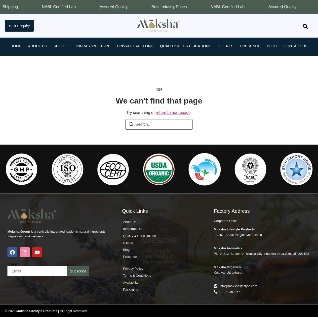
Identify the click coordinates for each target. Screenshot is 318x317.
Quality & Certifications (185, 46)
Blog (272, 46)
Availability (130, 282)
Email (12, 264)
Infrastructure (93, 46)
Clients (225, 46)
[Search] (130, 125)
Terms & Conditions (137, 275)
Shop (60, 46)
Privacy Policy (133, 268)
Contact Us (296, 46)
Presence (250, 46)
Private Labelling (135, 46)
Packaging (130, 289)
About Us (37, 46)
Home (16, 46)
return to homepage (173, 112)
